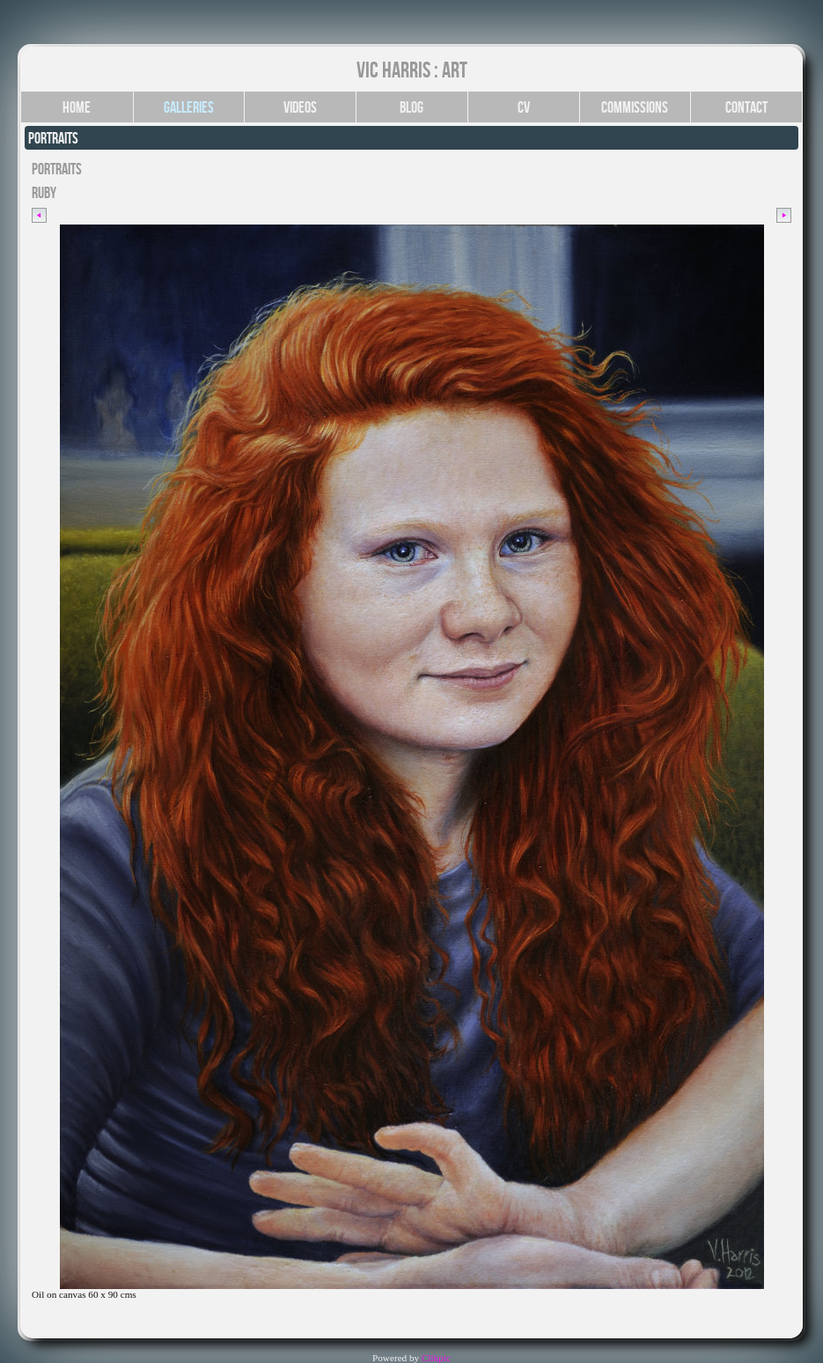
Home (76, 107)
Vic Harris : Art (411, 69)
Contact (746, 107)
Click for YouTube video (80, 1315)
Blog (411, 107)
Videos (300, 107)
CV (524, 107)
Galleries (189, 107)
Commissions (634, 107)
